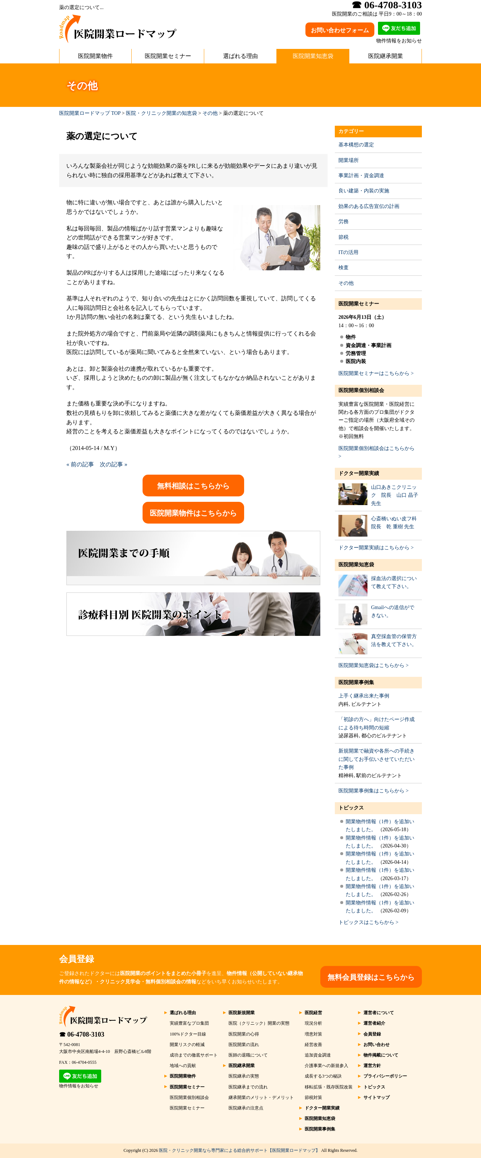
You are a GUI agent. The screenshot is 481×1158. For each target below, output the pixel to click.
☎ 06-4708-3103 (81, 1034)
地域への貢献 (183, 1065)
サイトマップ (376, 1097)
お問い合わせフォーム (340, 30)
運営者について (378, 1012)
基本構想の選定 (356, 144)
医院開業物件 (95, 56)
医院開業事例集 (356, 682)
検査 (343, 267)
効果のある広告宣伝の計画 (368, 206)
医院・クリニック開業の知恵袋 (161, 113)
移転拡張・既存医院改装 (329, 1087)
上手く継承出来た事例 (363, 696)
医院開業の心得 (244, 1034)
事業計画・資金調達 (361, 175)
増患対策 (313, 1034)
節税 (343, 237)
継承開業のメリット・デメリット (261, 1097)
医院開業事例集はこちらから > (373, 790)
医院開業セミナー (168, 56)
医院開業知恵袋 (313, 56)
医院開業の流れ (244, 1044)
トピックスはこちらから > (368, 922)
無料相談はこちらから (193, 486)
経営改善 (313, 1044)
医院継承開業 (385, 56)
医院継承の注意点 (246, 1108)
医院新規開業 (242, 1012)
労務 (343, 221)
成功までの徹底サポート (194, 1055)
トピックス (351, 808)
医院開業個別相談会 (361, 390)
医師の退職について (248, 1055)
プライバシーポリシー (385, 1076)
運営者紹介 (374, 1023)
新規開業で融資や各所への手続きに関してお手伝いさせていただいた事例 (376, 759)
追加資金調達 (318, 1055)
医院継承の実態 (244, 1076)
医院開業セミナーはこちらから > (376, 373)
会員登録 (372, 1034)
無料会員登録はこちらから (371, 977)
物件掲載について (380, 1055)
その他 (210, 113)
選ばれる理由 (240, 56)
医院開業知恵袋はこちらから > (373, 665)
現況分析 (313, 1023)
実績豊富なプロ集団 (189, 1023)
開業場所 (348, 160)
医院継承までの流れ (248, 1087)
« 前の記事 (80, 464)
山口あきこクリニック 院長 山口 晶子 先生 (394, 495)
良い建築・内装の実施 (363, 190)
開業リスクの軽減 (187, 1044)
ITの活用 (348, 252)
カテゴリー (351, 131)
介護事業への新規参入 (326, 1065)
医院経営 (313, 1012)
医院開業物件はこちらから (193, 513)
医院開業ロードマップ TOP (89, 113)
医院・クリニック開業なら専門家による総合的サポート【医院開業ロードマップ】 (239, 1150)
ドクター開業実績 (358, 473)
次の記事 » (113, 464)
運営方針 (372, 1065)
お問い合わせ (376, 1044)
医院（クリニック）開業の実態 (259, 1023)
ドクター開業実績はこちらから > (376, 547)
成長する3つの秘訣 (323, 1076)
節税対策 (313, 1097)
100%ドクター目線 (188, 1034)
